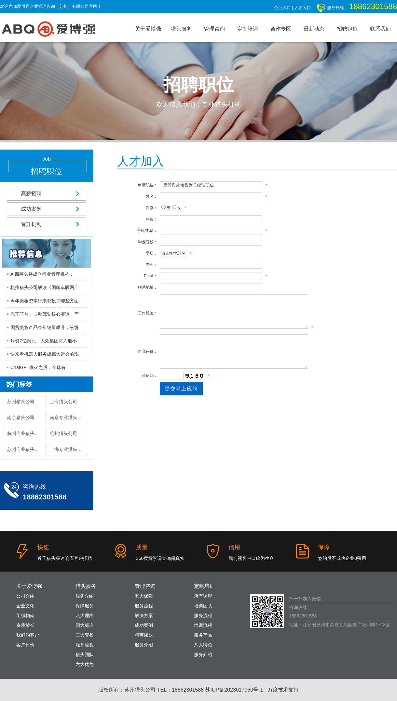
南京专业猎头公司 (68, 417)
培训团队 (203, 605)
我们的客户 (27, 635)
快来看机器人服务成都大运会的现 (44, 354)
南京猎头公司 (20, 417)
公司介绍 (25, 596)
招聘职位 (347, 29)
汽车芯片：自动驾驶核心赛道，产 (44, 314)
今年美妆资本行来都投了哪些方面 (44, 300)
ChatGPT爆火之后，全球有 (38, 367)
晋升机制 (46, 224)
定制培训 (247, 29)
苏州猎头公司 (20, 401)
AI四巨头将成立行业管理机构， (42, 274)
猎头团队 (84, 654)
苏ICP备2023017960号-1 (234, 690)
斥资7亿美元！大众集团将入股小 (43, 340)
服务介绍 (84, 596)
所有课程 (203, 596)
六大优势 (84, 664)
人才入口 (302, 7)
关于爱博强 (148, 29)
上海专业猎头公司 (68, 449)
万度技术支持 (283, 690)
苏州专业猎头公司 (25, 449)
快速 (43, 547)
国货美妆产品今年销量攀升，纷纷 (44, 327)
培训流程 (203, 625)
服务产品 (203, 635)
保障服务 (84, 605)
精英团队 (144, 635)
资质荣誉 (25, 625)
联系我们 (380, 29)
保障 (324, 547)
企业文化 (25, 605)
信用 (234, 547)
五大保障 (144, 596)
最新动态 (314, 29)
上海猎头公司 (63, 401)
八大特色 (203, 644)
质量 (142, 547)
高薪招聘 (46, 193)
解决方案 (144, 615)
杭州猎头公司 (63, 433)
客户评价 (25, 644)
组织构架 (25, 615)
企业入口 (282, 7)
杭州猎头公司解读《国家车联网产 (44, 287)
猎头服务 (181, 29)
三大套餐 (84, 635)
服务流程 (84, 644)
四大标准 (84, 625)
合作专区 (280, 29)
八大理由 (84, 615)
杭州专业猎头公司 (25, 433)
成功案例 (46, 209)
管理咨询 (214, 29)
